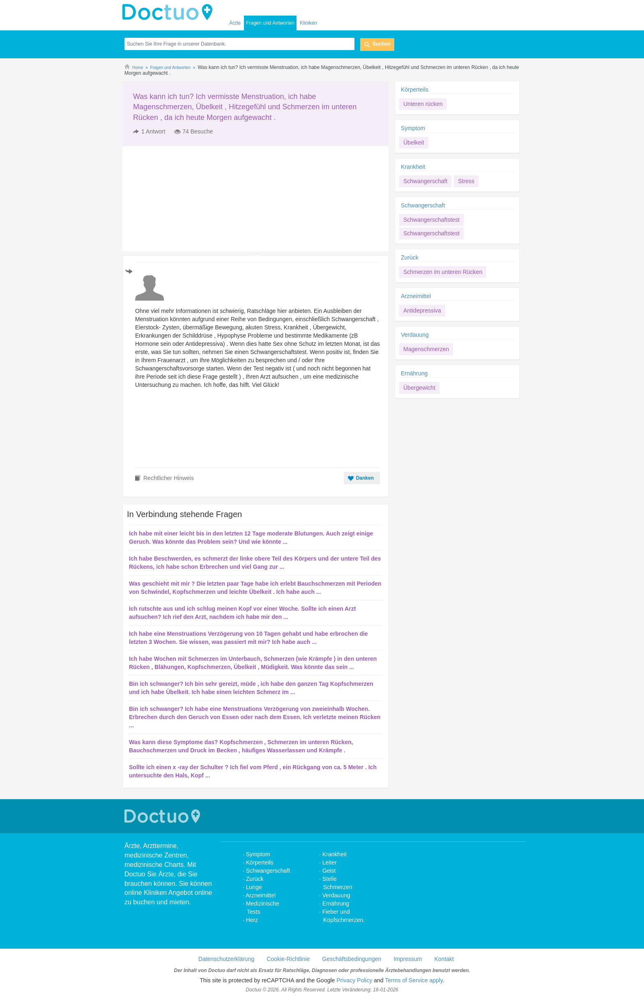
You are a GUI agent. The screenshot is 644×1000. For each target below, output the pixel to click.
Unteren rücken (423, 104)
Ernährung (414, 373)
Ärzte (235, 23)
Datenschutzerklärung (226, 959)
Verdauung (415, 334)
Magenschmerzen (426, 349)
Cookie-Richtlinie (288, 959)
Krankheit (413, 166)
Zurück (410, 257)
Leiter (329, 862)
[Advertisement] (185, 198)
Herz (253, 920)
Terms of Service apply (414, 980)
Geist (329, 870)
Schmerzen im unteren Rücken (442, 272)
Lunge (254, 887)
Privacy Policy (354, 980)
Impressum (407, 959)
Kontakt (443, 959)
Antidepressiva (422, 310)
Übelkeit (413, 142)
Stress (466, 181)
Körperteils (414, 89)
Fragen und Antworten (270, 23)
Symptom (413, 128)
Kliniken (308, 23)
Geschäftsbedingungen (351, 959)
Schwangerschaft (425, 181)
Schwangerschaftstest (431, 219)
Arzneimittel (416, 296)
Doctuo (169, 12)
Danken (365, 478)
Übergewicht (419, 387)
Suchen (381, 44)
